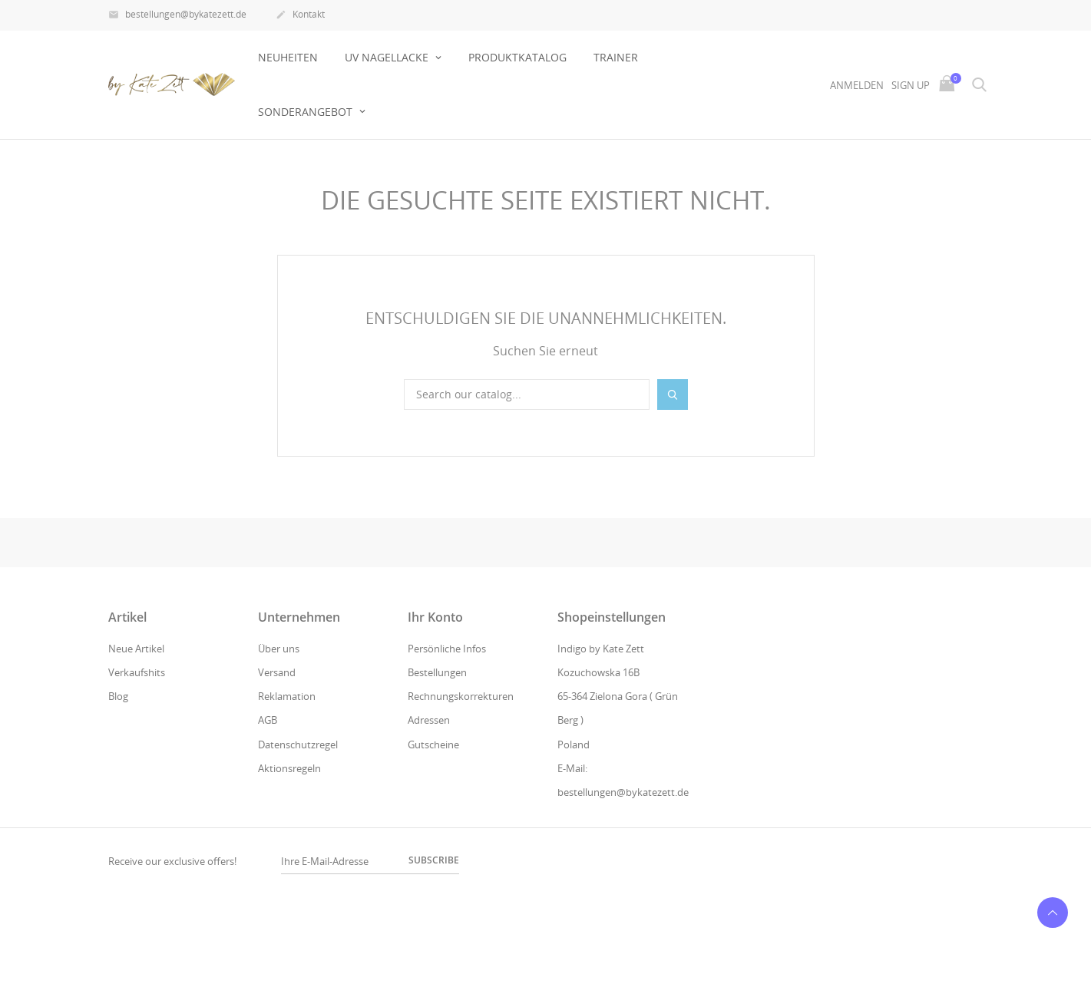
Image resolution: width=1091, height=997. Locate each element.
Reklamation (287, 696)
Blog (118, 696)
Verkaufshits (136, 672)
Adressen (429, 720)
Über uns (278, 648)
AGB (267, 720)
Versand (277, 672)
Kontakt (300, 15)
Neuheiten (288, 57)
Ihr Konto (435, 617)
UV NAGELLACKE (388, 57)
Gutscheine (433, 744)
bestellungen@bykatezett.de (177, 15)
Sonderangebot (306, 111)
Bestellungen (437, 672)
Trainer (615, 57)
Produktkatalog (517, 57)
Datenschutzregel (298, 744)
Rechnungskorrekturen (461, 696)
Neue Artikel (136, 648)
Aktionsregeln (289, 768)
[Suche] (527, 394)
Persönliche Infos (447, 648)
